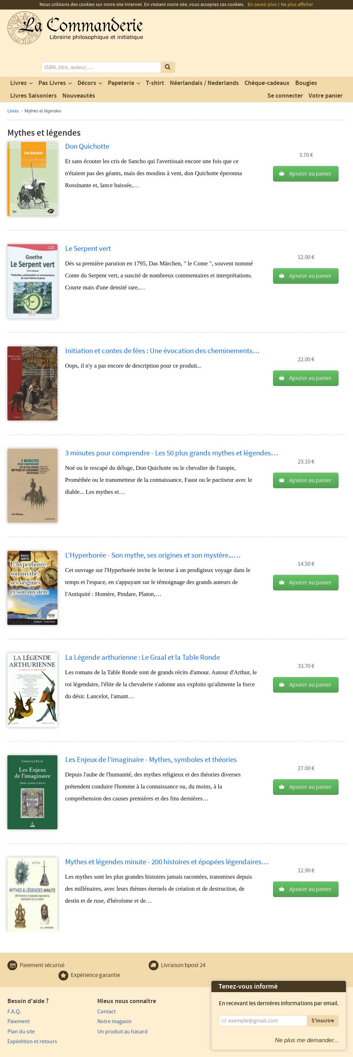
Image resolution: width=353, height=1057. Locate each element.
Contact (103, 982)
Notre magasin (111, 992)
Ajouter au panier (310, 145)
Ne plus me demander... (307, 1040)
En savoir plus (262, 4)
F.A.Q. (14, 982)
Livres (18, 54)
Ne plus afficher (297, 4)
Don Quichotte (87, 117)
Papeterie (121, 54)
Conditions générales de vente (137, 1050)
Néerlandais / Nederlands (204, 54)
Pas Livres (52, 54)
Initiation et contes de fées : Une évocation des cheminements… (162, 321)
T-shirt (155, 54)
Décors (87, 54)
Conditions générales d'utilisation (66, 1050)
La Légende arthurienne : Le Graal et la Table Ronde (142, 628)
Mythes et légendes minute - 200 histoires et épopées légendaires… (166, 832)
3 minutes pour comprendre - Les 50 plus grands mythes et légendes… (171, 424)
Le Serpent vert (88, 219)
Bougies (306, 54)
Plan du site (21, 1002)
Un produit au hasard (119, 1002)
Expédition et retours (32, 1012)
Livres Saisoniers (33, 66)
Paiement (18, 992)
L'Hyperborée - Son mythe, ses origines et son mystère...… (153, 526)
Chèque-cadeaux (267, 54)
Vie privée (17, 1050)
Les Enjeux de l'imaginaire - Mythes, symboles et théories (151, 730)
